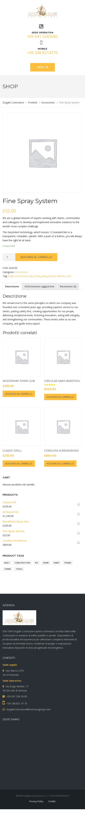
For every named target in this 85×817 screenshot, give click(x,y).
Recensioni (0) (68, 286)
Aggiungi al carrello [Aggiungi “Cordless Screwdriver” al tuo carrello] (60, 463)
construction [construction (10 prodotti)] (22, 563)
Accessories (21, 272)
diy (30, 276)
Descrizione (12, 286)
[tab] (12, 286)
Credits (52, 801)
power (52, 276)
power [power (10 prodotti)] (67, 563)
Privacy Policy (36, 801)
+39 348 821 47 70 (16, 703)
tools (68, 276)
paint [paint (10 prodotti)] (56, 563)
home (37, 276)
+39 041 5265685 (42, 36)
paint (44, 276)
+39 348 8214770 (42, 52)
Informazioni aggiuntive (39, 286)
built (10, 276)
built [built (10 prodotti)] (7, 563)
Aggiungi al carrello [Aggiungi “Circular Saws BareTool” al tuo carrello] (60, 396)
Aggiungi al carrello (36, 257)
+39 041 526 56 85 (16, 696)
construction (21, 276)
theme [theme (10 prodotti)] (7, 569)
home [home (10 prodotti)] (46, 563)
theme (60, 276)
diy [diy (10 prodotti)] (36, 563)
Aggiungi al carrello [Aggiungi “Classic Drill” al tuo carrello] (18, 463)
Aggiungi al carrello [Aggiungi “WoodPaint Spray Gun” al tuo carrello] (18, 393)
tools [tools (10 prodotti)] (19, 569)
